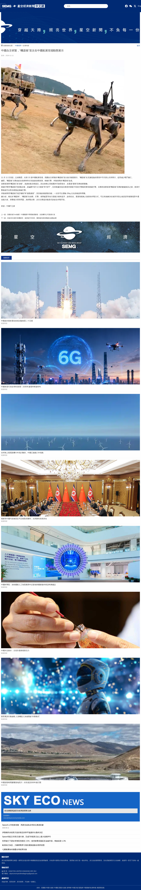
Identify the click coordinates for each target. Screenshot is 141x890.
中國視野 (18, 45)
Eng (139, 6)
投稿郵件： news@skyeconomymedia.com (14, 817)
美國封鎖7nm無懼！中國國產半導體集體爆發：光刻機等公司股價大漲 (31, 214)
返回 (138, 45)
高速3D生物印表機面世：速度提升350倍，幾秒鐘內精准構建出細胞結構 (32, 218)
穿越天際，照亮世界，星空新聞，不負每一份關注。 (19, 882)
